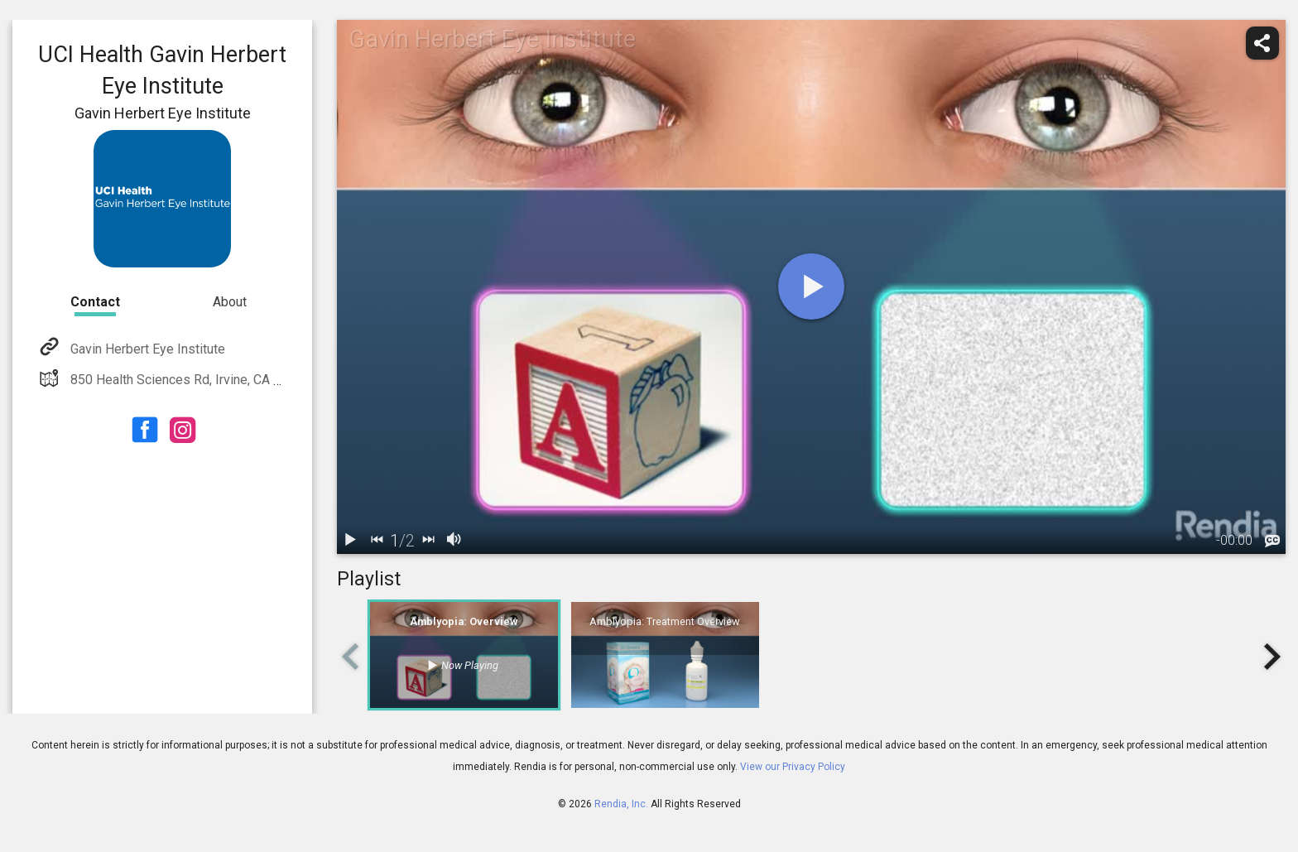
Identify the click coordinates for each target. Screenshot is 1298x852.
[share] (1262, 43)
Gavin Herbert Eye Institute (146, 349)
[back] (376, 540)
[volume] (454, 540)
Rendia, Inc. (621, 804)
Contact (95, 302)
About (230, 302)
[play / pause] (350, 540)
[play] (811, 286)
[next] (428, 540)
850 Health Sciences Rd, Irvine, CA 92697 (188, 379)
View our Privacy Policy (792, 767)
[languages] (1272, 541)
